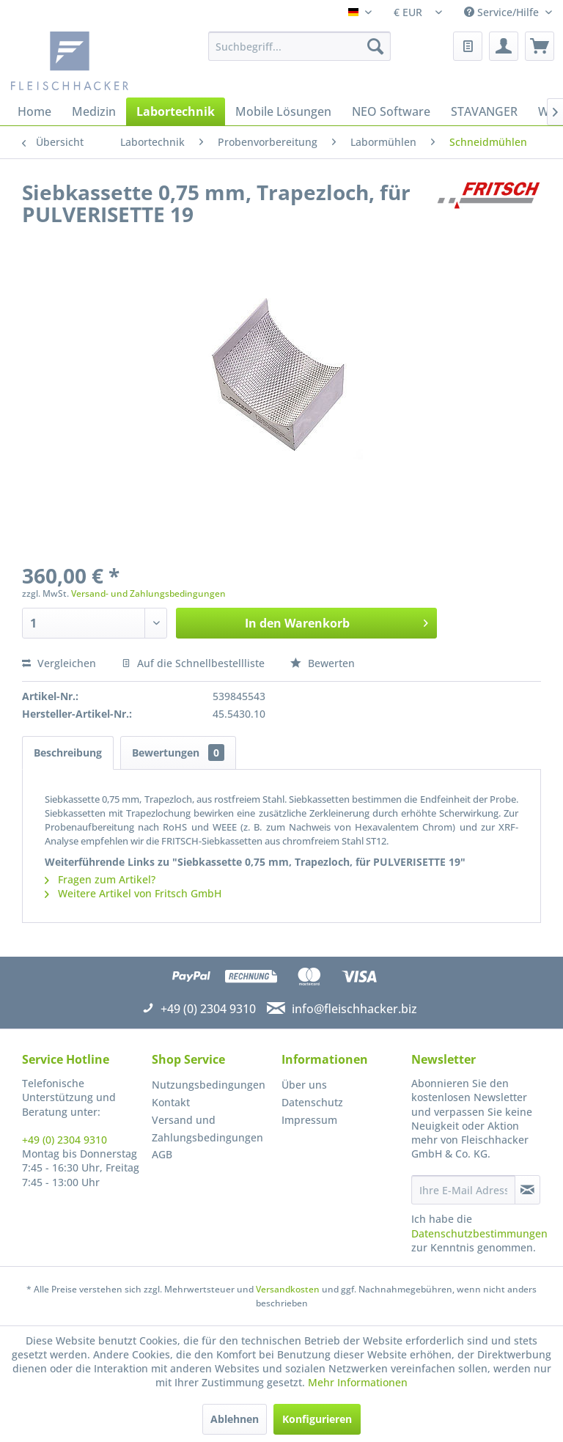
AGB (162, 1154)
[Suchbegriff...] (299, 46)
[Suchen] (375, 46)
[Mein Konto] (503, 46)
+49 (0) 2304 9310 (64, 1140)
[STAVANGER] (484, 111)
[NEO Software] (391, 111)
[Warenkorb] (539, 46)
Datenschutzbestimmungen (479, 1233)
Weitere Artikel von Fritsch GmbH (133, 893)
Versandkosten (288, 1289)
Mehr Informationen (358, 1382)
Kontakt (171, 1102)
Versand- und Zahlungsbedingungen (148, 593)
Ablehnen (234, 1419)
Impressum (309, 1120)
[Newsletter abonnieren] (527, 1189)
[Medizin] (94, 111)
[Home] (34, 111)
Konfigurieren (317, 1419)
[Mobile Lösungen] (283, 111)
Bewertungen (178, 752)
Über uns (304, 1085)
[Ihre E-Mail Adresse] (463, 1189)
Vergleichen (59, 663)
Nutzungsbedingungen (208, 1085)
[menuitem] (299, 46)
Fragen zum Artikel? (100, 879)
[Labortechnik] (175, 111)
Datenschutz (312, 1102)
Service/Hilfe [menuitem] (503, 12)
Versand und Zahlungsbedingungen (207, 1128)
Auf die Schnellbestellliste (193, 663)
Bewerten (322, 663)
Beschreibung (68, 752)
